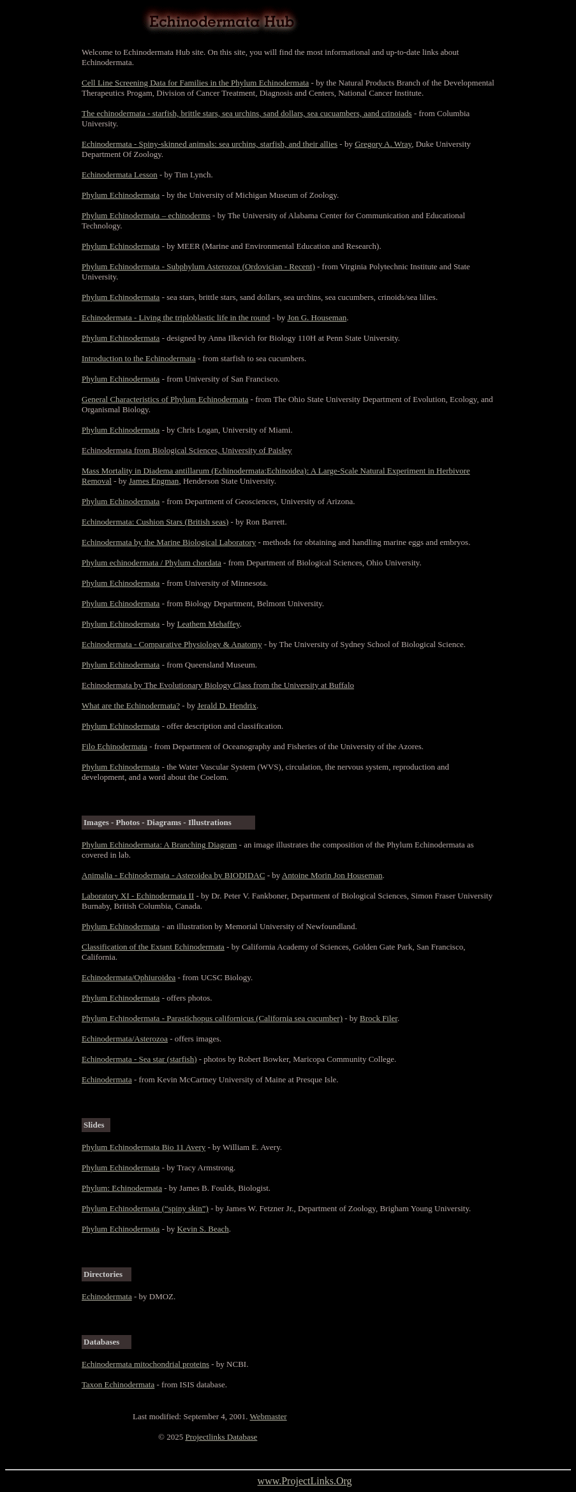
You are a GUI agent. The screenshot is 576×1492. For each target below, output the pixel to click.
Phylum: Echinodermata (122, 1188)
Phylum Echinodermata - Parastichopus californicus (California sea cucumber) (212, 1018)
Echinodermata (107, 1079)
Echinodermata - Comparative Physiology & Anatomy (172, 644)
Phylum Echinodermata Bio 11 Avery (143, 1147)
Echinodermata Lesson (120, 174)
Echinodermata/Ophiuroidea (128, 977)
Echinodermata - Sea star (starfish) (139, 1059)
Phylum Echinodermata (120, 195)
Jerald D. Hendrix (226, 705)
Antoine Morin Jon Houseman (332, 875)
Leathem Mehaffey (208, 624)
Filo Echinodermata (114, 746)
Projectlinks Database (221, 1437)
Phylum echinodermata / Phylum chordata (151, 562)
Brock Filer (378, 1018)
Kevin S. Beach (202, 1229)
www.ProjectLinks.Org (305, 1480)
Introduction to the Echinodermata (139, 358)
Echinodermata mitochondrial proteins (145, 1364)
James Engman (154, 481)
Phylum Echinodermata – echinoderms (146, 215)
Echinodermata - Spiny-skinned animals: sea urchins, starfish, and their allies (209, 144)
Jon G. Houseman (316, 317)
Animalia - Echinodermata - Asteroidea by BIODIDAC (173, 875)
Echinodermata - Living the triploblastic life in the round (176, 317)
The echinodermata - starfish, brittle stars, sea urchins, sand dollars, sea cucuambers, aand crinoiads (247, 113)
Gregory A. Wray (383, 144)
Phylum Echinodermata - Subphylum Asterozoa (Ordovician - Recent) (198, 266)
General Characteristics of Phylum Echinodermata (165, 399)
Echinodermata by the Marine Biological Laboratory (169, 542)
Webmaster (268, 1416)
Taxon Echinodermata (118, 1384)
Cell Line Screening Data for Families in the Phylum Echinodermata (195, 82)
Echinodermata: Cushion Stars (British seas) (155, 521)
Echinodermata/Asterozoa (125, 1038)
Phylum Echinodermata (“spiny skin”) (145, 1208)
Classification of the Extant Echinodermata (153, 946)
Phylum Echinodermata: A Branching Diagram (159, 844)
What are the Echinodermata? (131, 705)
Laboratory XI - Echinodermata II (138, 895)
